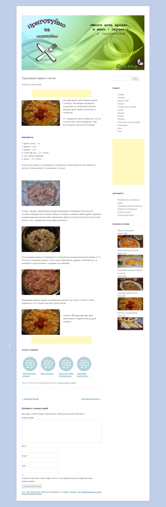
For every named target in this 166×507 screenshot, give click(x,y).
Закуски (121, 113)
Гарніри (121, 103)
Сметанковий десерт (91, 399)
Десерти (121, 119)
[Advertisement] (61, 93)
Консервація (123, 125)
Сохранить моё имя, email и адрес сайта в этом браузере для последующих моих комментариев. (57, 479)
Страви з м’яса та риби (127, 106)
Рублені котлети (124, 212)
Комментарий (28, 417)
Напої (120, 128)
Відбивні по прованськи (127, 209)
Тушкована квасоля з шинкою (130, 206)
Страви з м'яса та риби (66, 383)
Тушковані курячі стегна (127, 293)
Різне (120, 131)
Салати (120, 109)
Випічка (121, 116)
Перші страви (123, 100)
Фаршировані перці (126, 215)
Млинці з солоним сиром (127, 313)
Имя (24, 446)
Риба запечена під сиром (128, 250)
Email (25, 456)
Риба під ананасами (126, 230)
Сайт (24, 466)
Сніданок (121, 97)
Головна (121, 94)
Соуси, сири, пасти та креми (129, 122)
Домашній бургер (30, 399)
